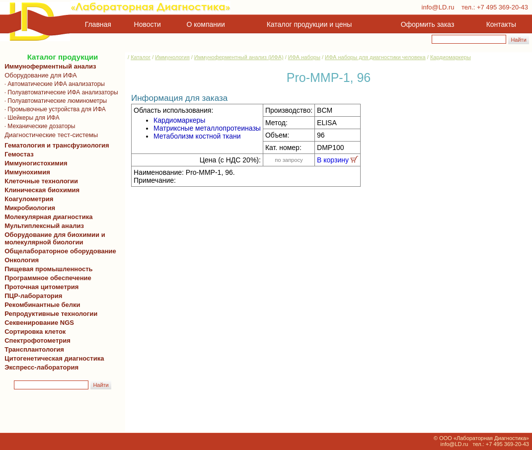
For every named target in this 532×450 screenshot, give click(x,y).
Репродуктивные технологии (49, 313)
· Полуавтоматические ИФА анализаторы (59, 92)
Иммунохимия (27, 172)
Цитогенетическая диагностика (52, 358)
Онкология (21, 260)
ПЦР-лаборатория (31, 296)
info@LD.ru (438, 7)
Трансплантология (32, 349)
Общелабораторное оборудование (58, 251)
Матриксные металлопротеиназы (207, 128)
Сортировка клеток (33, 331)
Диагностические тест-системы (49, 135)
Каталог (141, 57)
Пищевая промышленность (48, 269)
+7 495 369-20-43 (502, 7)
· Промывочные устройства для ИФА (53, 109)
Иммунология (172, 57)
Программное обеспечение (48, 278)
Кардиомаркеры (450, 57)
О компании (205, 24)
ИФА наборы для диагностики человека (375, 57)
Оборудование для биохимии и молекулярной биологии (53, 238)
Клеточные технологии (39, 181)
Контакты (501, 24)
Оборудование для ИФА (39, 75)
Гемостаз (19, 154)
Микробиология (30, 208)
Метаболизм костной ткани (197, 136)
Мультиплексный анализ (44, 225)
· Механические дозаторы (38, 126)
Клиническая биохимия (40, 190)
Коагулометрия (29, 199)
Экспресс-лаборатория (41, 367)
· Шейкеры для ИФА (30, 117)
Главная (98, 24)
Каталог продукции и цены (309, 24)
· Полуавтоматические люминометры (54, 100)
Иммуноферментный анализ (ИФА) (239, 57)
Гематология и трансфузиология (55, 145)
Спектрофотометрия (37, 340)
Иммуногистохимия (34, 163)
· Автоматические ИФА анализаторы (53, 83)
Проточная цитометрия (39, 287)
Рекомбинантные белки (40, 304)
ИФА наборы (304, 57)
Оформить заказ (427, 24)
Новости (147, 24)
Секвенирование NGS (37, 322)
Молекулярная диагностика (46, 217)
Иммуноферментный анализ (50, 66)
